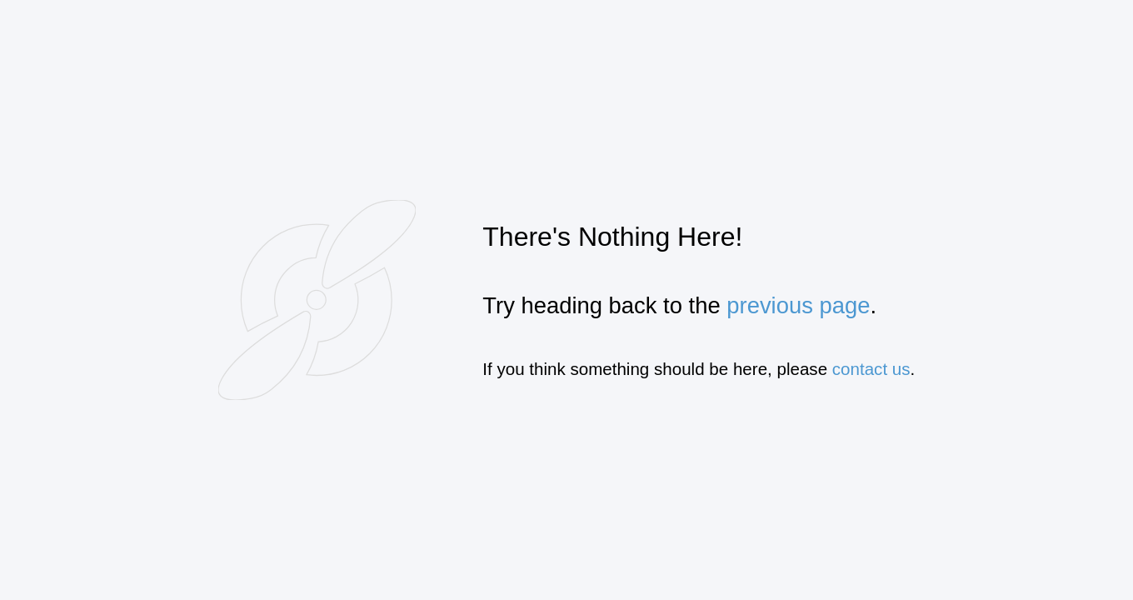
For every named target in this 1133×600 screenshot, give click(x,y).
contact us (871, 368)
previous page (798, 305)
